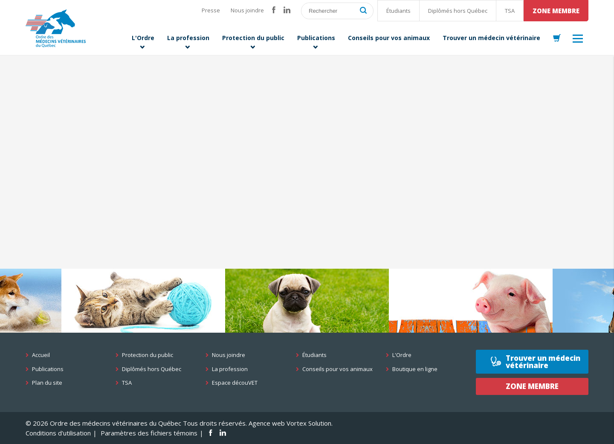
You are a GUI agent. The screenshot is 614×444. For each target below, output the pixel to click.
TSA (510, 11)
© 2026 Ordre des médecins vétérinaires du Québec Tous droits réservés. (136, 423)
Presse (211, 10)
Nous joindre (247, 10)
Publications (48, 369)
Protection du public (147, 355)
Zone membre (556, 10)
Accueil (41, 355)
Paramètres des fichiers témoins (149, 433)
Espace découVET (235, 383)
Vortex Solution (309, 423)
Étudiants (398, 11)
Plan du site (47, 383)
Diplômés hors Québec (457, 11)
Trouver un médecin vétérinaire (543, 361)
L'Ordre (401, 355)
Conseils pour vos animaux (337, 369)
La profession (230, 369)
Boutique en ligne (414, 369)
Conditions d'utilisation (58, 433)
